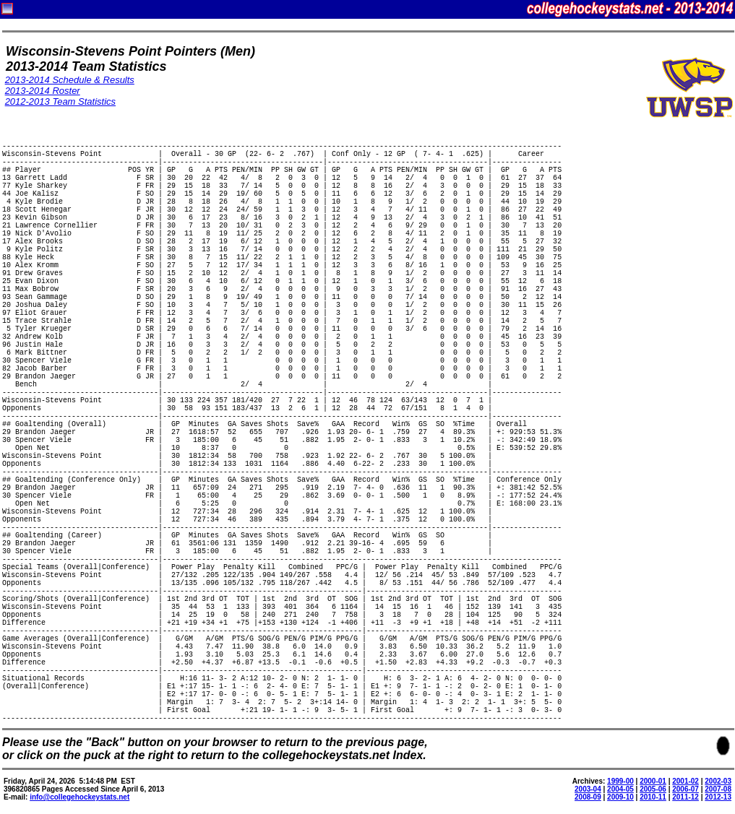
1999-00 (620, 781)
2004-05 (620, 789)
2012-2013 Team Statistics (60, 101)
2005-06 (653, 789)
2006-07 (685, 789)
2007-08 (718, 789)
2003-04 (588, 789)
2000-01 (653, 781)
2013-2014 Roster (42, 90)
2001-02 (685, 781)
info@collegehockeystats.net (79, 797)
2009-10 (620, 797)
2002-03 (718, 781)
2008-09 (588, 797)
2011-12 (685, 797)
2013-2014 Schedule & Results (69, 79)
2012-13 (718, 797)
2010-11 (653, 797)
